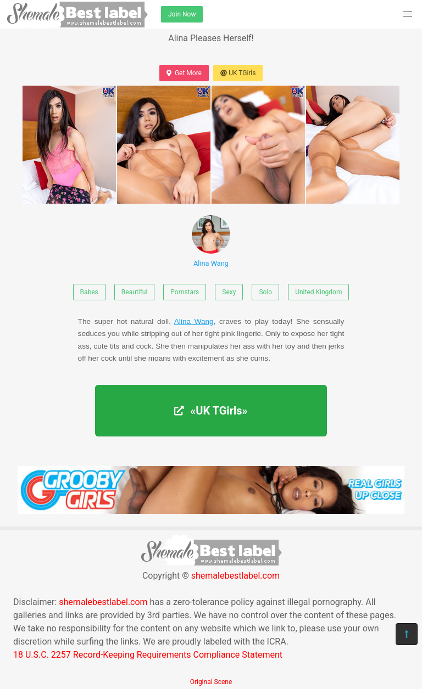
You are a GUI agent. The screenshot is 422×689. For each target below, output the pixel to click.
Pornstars (184, 292)
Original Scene (211, 682)
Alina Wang (211, 241)
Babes (89, 292)
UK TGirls (238, 73)
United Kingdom (318, 292)
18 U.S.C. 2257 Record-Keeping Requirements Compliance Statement (147, 654)
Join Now (182, 14)
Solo (265, 292)
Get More (184, 73)
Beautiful (134, 292)
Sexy (229, 292)
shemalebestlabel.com (235, 575)
